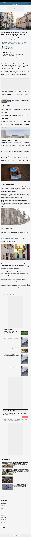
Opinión (2, 508)
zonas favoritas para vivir (24, 275)
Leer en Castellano (15, 4)
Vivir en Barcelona (4, 500)
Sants (8, 294)
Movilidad (14, 294)
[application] (15, 134)
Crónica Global (3, 517)
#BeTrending (3, 511)
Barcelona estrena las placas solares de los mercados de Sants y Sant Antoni (18, 101)
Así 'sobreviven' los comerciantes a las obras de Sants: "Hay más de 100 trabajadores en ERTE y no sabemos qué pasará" (16, 43)
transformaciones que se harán (11, 121)
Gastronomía (3, 505)
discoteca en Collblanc (13, 238)
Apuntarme (25, 416)
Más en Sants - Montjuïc (7, 459)
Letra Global (3, 522)
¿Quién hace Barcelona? (5, 503)
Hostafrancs (4, 294)
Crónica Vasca (3, 519)
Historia (11, 294)
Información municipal (5, 510)
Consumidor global (4, 525)
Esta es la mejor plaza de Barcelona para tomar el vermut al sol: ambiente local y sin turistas (14, 60)
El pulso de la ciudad (4, 502)
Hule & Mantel (3, 527)
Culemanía (3, 520)
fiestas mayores (13, 279)
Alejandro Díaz (6, 46)
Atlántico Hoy (3, 524)
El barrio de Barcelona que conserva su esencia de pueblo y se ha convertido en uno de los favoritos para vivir (14, 55)
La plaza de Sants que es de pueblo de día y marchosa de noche (14, 57)
